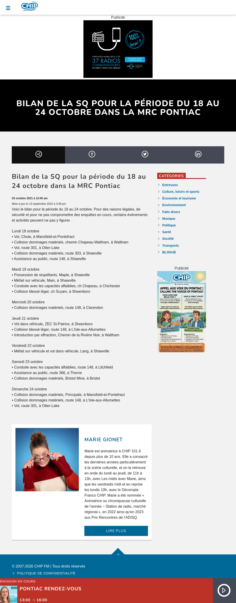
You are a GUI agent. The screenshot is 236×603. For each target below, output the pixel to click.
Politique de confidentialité (46, 573)
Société (168, 238)
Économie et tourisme (179, 198)
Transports (170, 245)
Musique (168, 218)
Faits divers (171, 212)
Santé (166, 232)
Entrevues (170, 185)
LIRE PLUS (116, 530)
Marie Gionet (103, 439)
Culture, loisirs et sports (180, 191)
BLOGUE (169, 252)
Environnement (174, 205)
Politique (169, 225)
